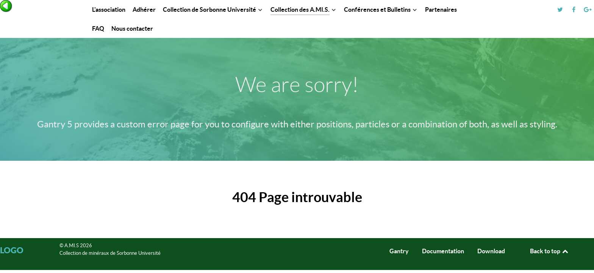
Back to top (549, 251)
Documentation (443, 251)
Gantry (399, 251)
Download (491, 251)
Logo (11, 250)
